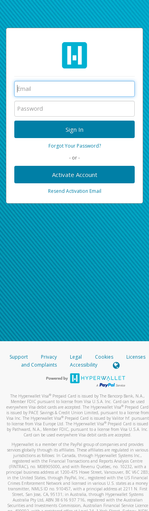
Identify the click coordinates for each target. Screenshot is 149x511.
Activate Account (74, 175)
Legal (76, 356)
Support (19, 356)
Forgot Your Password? (74, 145)
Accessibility (83, 364)
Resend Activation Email (74, 191)
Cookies (104, 356)
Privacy (49, 356)
